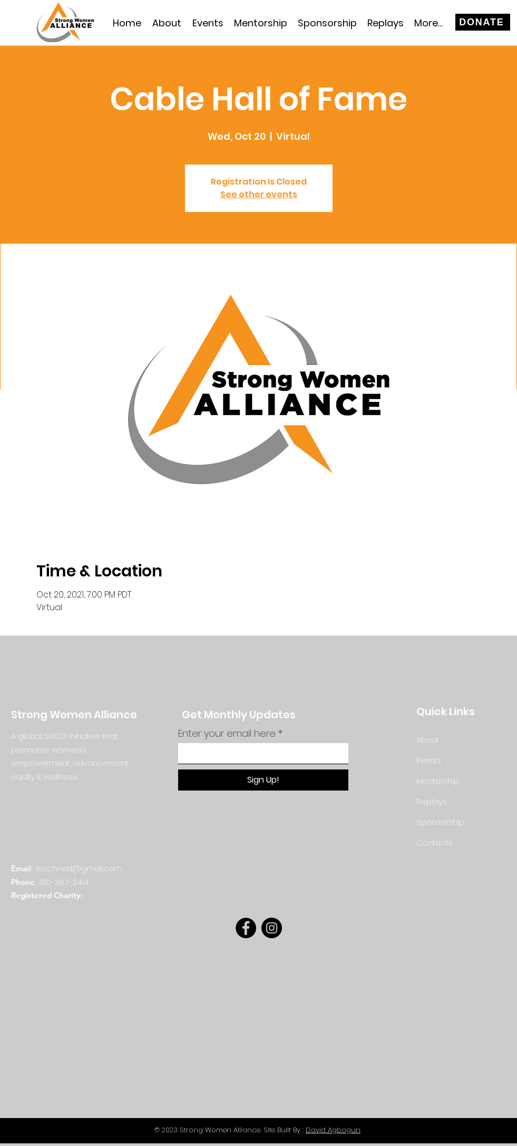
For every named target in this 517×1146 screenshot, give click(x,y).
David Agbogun (333, 1130)
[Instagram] (271, 928)
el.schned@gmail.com (78, 868)
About (427, 739)
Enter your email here (227, 733)
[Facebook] (246, 928)
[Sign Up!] (263, 780)
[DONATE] (483, 22)
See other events (258, 194)
